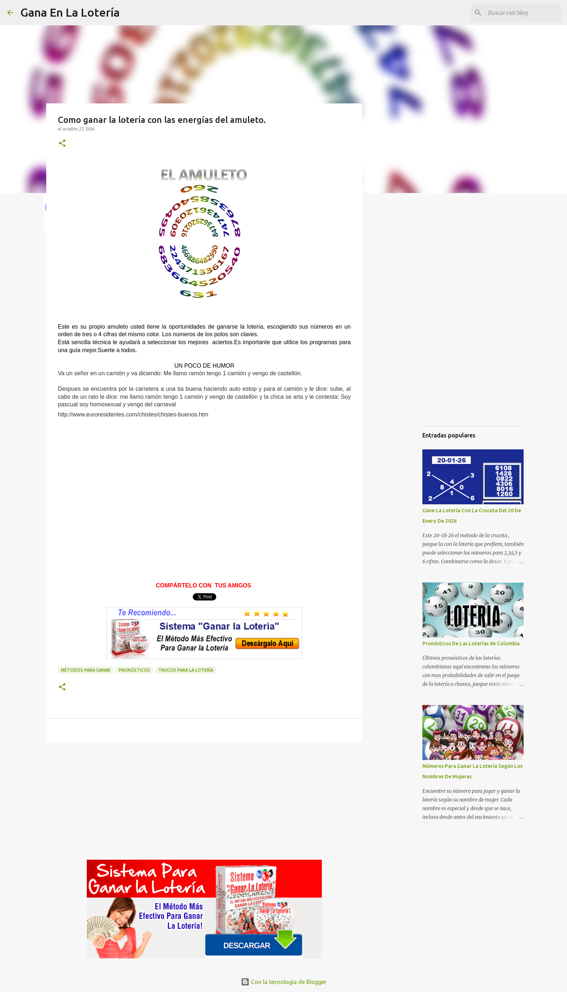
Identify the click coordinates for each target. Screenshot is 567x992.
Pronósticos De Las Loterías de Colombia (471, 643)
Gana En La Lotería (70, 12)
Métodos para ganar (85, 670)
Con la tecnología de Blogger (284, 982)
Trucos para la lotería (185, 670)
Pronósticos (134, 670)
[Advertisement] (204, 482)
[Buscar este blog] (523, 12)
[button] (62, 144)
